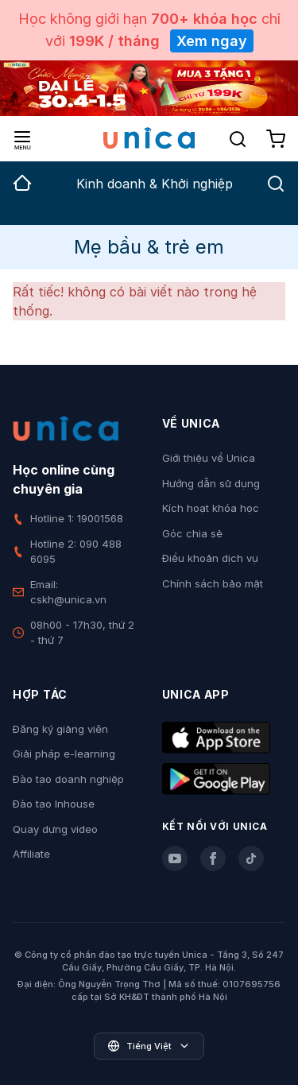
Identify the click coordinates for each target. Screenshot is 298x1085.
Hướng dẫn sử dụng (211, 483)
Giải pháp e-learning (64, 753)
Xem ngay (211, 41)
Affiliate (31, 853)
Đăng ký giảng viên (60, 729)
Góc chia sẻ (192, 533)
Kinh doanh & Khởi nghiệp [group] (154, 184)
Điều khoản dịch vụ (210, 558)
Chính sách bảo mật (212, 583)
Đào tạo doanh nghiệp (68, 779)
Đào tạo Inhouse (54, 803)
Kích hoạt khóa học (210, 508)
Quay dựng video (55, 829)
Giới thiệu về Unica (208, 457)
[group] (22, 193)
